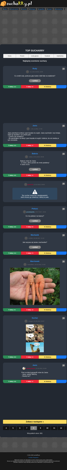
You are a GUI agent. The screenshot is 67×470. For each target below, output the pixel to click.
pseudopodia (29, 212)
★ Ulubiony (47, 86)
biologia (32, 9)
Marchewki (34, 261)
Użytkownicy (60, 56)
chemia (24, 9)
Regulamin (36, 457)
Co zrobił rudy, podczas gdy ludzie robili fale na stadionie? (34, 76)
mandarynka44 (29, 368)
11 (54, 428)
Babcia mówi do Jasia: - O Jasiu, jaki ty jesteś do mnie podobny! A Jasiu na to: (34, 162)
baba (5, 9)
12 (61, 428)
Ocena (9, 56)
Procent (22, 56)
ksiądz (50, 9)
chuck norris (14, 9)
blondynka (58, 9)
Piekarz (35, 209)
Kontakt (30, 457)
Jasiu (35, 126)
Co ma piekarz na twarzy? (35, 216)
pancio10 (29, 184)
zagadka (41, 9)
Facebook (47, 56)
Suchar (35, 318)
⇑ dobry (12, 86)
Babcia (35, 154)
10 (47, 428)
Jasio (35, 365)
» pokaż (35, 81)
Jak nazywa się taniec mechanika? (34, 242)
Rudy (35, 69)
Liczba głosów (34, 56)
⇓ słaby (29, 86)
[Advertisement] (33, 27)
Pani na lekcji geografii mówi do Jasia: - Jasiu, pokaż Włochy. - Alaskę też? (34, 374)
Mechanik (35, 235)
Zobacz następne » (35, 422)
